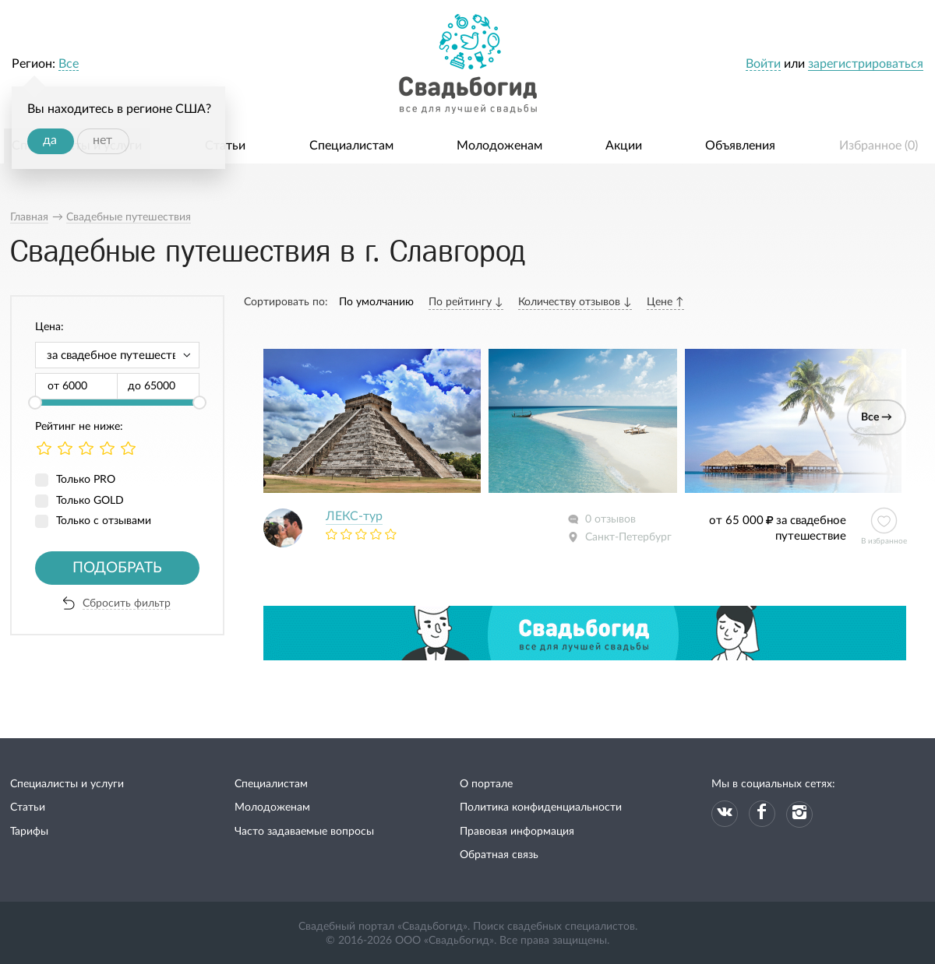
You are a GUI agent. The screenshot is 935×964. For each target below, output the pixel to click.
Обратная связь (499, 855)
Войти (763, 64)
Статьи (225, 145)
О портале (486, 784)
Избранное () (878, 145)
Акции (623, 145)
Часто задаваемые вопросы (304, 831)
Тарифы (29, 831)
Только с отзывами (103, 520)
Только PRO (85, 479)
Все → (876, 417)
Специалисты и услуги (67, 784)
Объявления (740, 145)
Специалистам (351, 145)
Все (68, 64)
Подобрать (117, 568)
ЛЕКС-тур (354, 516)
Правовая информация (517, 831)
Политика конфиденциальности (541, 807)
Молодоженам (499, 145)
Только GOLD (90, 500)
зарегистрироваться (865, 64)
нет (102, 140)
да (50, 140)
